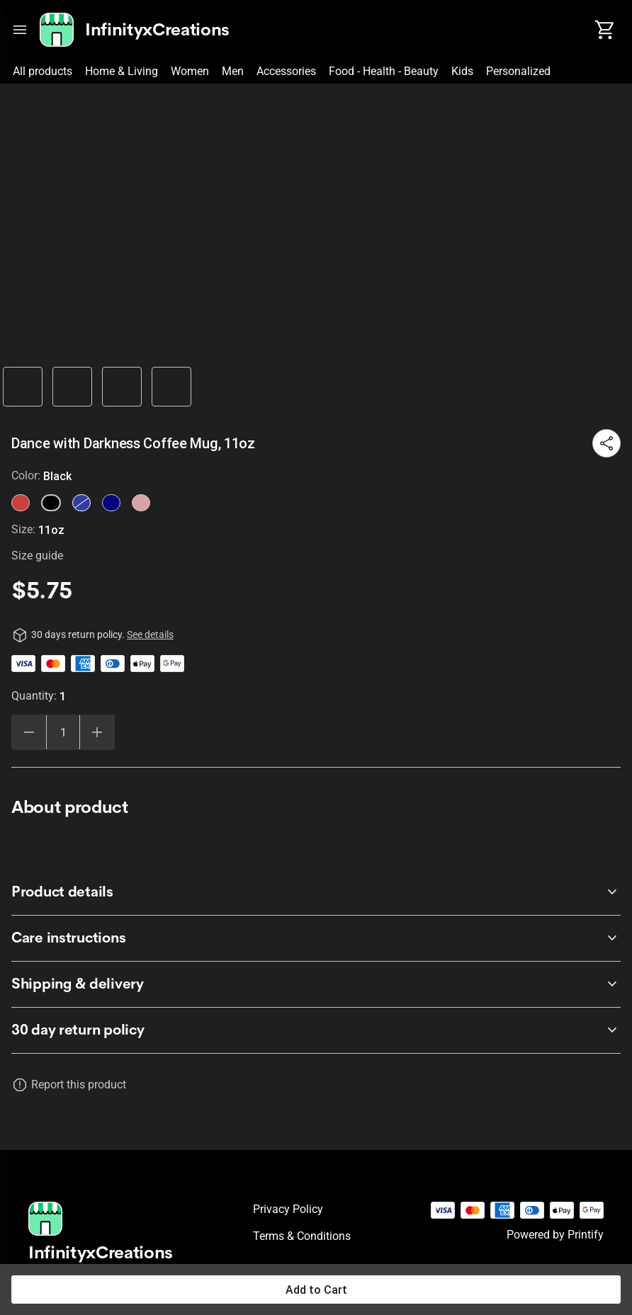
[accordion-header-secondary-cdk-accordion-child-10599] (316, 984)
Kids (462, 71)
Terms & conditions (302, 1236)
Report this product (78, 1084)
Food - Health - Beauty (384, 71)
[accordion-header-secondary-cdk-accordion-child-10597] (316, 892)
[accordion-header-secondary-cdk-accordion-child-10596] (316, 1030)
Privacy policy (288, 1209)
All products (42, 71)
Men (233, 71)
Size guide (37, 555)
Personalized (518, 71)
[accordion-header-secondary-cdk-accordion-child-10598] (316, 938)
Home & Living (121, 71)
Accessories (286, 71)
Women (190, 71)
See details (150, 634)
